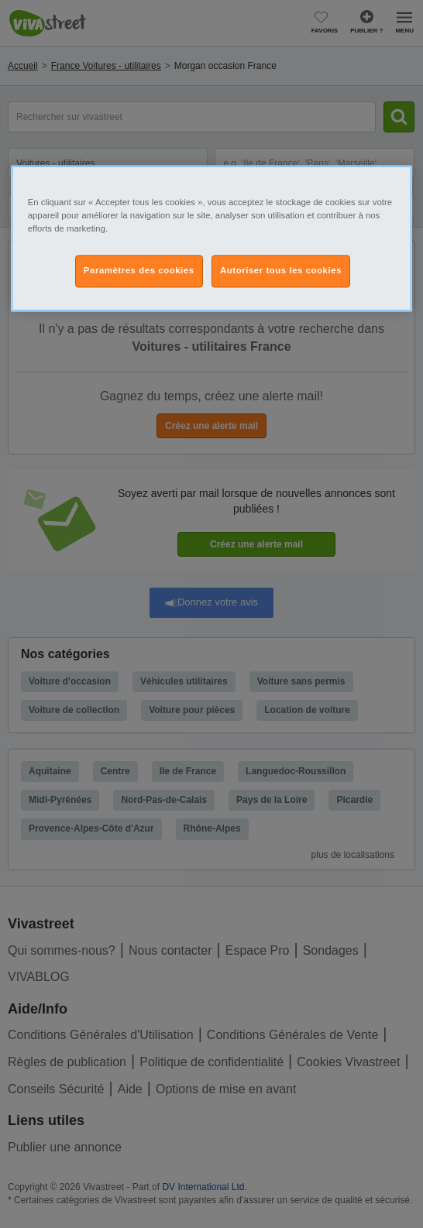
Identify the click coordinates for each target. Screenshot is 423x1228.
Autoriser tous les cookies (281, 270)
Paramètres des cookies (139, 270)
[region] (212, 238)
